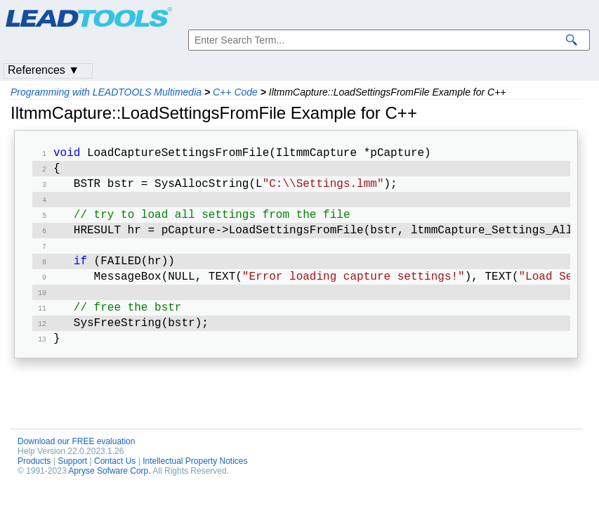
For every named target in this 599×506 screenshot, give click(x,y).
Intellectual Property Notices (195, 479)
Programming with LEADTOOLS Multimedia (106, 92)
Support (72, 479)
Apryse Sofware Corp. (109, 489)
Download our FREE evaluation (76, 460)
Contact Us (115, 479)
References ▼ (43, 70)
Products (34, 479)
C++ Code (235, 92)
